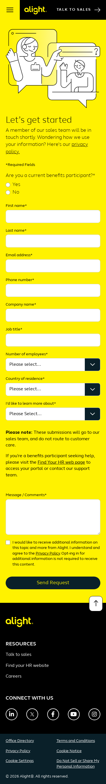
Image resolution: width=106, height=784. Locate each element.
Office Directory (20, 741)
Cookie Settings (20, 761)
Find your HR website (27, 665)
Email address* (19, 255)
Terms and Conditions (76, 741)
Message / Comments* (26, 495)
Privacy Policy (48, 553)
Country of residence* (25, 379)
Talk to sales (18, 654)
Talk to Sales (78, 10)
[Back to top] (96, 603)
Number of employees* (27, 354)
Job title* (14, 329)
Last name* (16, 231)
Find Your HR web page (61, 462)
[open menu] (10, 10)
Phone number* (20, 280)
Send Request (53, 583)
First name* (16, 206)
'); (53, 389)
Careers (13, 676)
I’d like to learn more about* (31, 404)
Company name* (21, 305)
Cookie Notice (69, 751)
